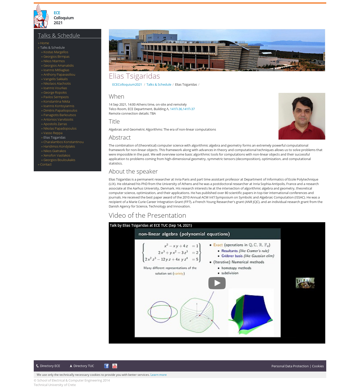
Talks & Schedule (59, 35)
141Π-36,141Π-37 (182, 109)
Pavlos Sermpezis (56, 97)
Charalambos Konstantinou (64, 142)
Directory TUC (84, 366)
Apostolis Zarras (55, 124)
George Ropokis (55, 92)
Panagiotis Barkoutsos (60, 115)
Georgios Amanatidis (59, 65)
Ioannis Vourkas (55, 88)
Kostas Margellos (56, 52)
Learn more (158, 375)
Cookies (318, 366)
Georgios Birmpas (57, 56)
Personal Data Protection (290, 366)
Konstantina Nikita (57, 101)
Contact (46, 164)
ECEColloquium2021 (127, 84)
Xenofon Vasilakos (57, 155)
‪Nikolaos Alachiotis (57, 83)
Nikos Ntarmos (54, 61)
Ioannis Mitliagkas (56, 70)
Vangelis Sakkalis (56, 79)
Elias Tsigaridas (55, 137)
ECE (57, 12)
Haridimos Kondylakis (59, 146)
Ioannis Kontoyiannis (59, 106)
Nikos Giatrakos (55, 151)
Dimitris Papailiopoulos (60, 110)
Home (44, 43)
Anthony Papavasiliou (59, 74)
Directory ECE (50, 366)
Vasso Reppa (53, 133)
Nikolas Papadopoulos (60, 128)
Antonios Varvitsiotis (58, 119)
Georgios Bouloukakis (59, 160)
